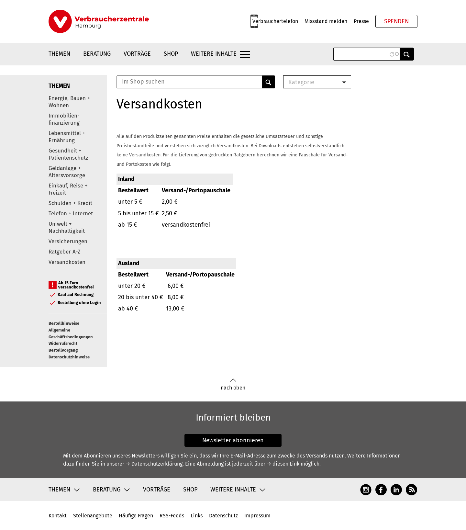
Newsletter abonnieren (233, 440)
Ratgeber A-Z (65, 251)
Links (197, 516)
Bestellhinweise (64, 323)
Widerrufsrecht (63, 343)
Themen (59, 53)
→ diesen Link (283, 464)
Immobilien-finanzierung (64, 119)
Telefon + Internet (71, 213)
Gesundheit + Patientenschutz (68, 154)
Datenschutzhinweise (69, 357)
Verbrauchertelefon (275, 21)
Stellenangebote (92, 516)
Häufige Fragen (136, 516)
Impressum (257, 516)
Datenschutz (223, 516)
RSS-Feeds (172, 516)
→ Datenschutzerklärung (154, 464)
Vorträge (137, 53)
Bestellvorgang (63, 350)
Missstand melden (326, 21)
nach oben (233, 384)
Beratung (97, 53)
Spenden (396, 21)
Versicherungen (68, 241)
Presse (361, 21)
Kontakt (58, 516)
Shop (171, 53)
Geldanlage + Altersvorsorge (67, 172)
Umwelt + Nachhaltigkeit (67, 227)
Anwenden (407, 54)
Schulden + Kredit (70, 203)
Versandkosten (67, 262)
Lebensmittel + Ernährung (67, 137)
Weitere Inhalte (214, 53)
